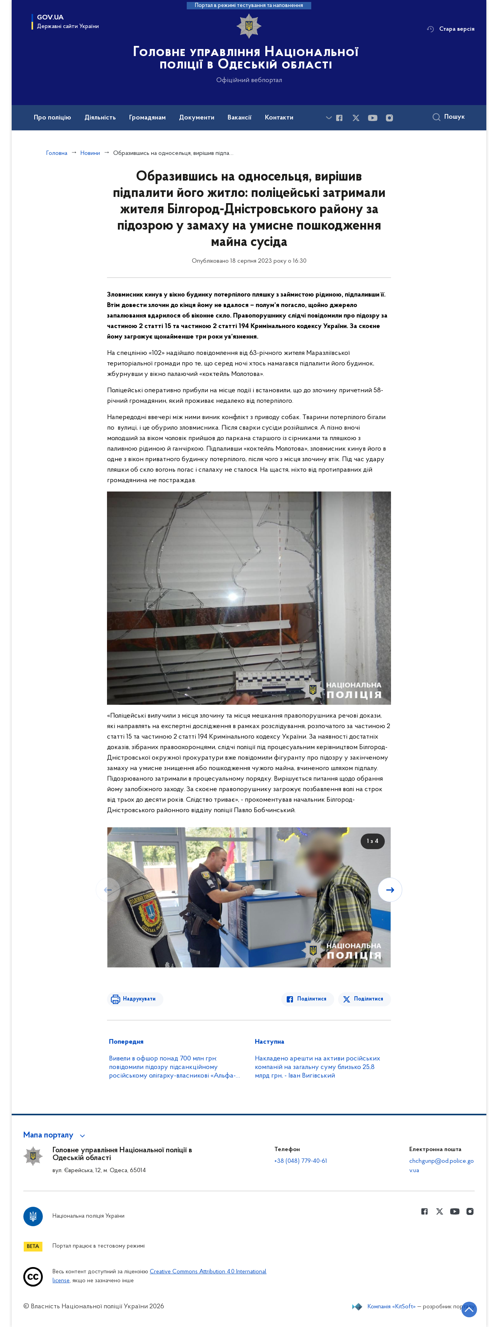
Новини (90, 153)
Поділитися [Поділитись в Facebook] (312, 999)
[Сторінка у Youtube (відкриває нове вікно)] (372, 118)
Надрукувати (139, 999)
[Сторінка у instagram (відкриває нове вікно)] (389, 118)
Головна (56, 153)
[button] (55, 1135)
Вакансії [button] (240, 117)
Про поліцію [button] (52, 117)
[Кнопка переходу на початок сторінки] (469, 1309)
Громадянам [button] (147, 117)
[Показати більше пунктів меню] (329, 117)
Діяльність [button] (100, 117)
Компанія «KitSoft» (392, 1307)
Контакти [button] (279, 117)
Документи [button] (196, 117)
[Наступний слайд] (390, 890)
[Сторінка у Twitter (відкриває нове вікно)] (356, 118)
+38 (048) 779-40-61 (300, 1161)
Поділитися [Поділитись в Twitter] (368, 999)
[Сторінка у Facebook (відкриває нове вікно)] (339, 118)
